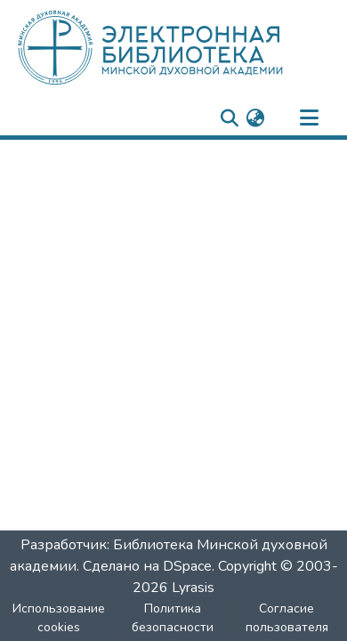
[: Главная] (180, 47)
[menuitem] (255, 118)
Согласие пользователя (287, 618)
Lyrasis (193, 587)
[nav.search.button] (229, 118)
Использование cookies (58, 618)
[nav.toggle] (309, 118)
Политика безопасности (173, 618)
